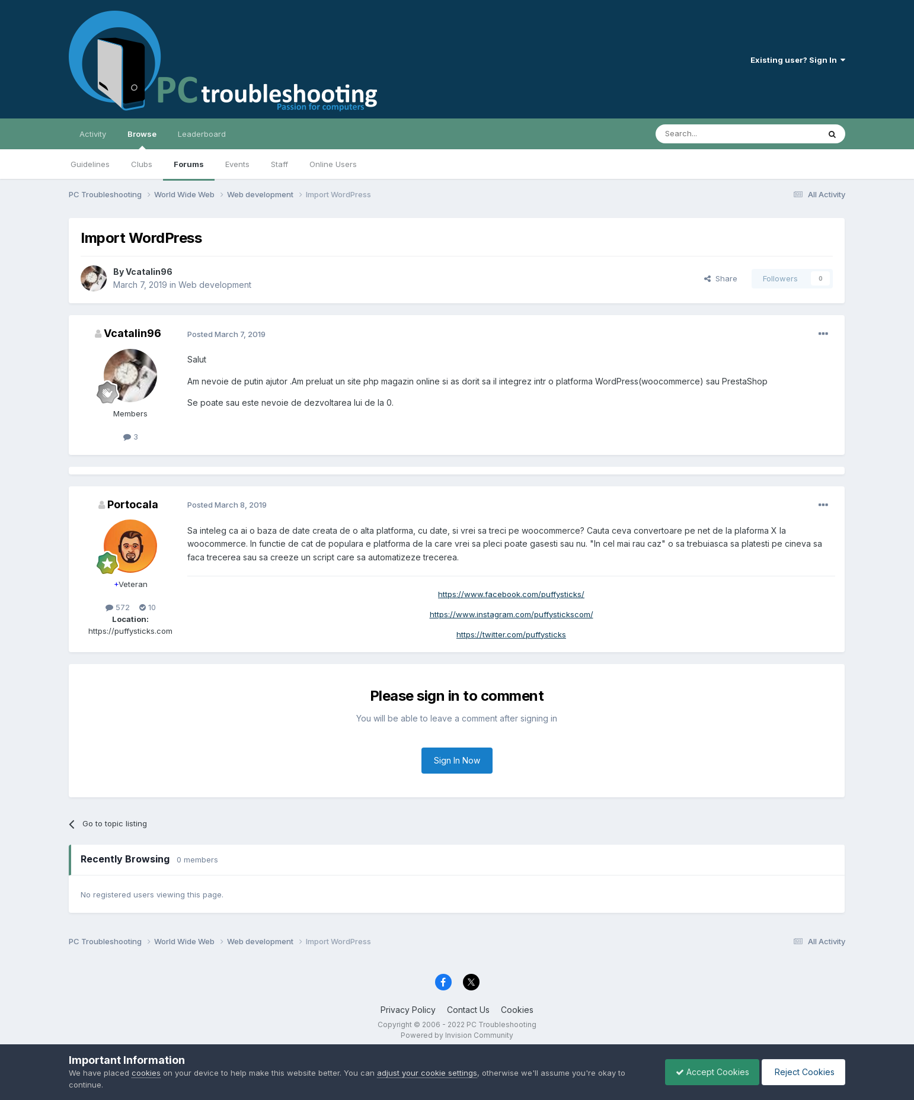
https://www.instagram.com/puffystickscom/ (511, 614)
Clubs (141, 164)
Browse (141, 139)
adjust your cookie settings (427, 1072)
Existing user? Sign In (797, 60)
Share (720, 278)
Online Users (333, 164)
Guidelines (90, 164)
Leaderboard (202, 134)
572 (118, 607)
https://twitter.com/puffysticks (511, 634)
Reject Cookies (802, 1072)
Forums (189, 164)
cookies (146, 1072)
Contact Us (468, 1010)
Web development (214, 285)
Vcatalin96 (149, 272)
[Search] (707, 133)
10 (147, 607)
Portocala (132, 504)
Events (237, 164)
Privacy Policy (408, 1010)
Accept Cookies (706, 1072)
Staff (279, 164)
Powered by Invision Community (457, 1035)
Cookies (517, 1010)
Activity (92, 134)
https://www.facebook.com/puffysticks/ (511, 594)
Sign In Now (457, 760)
